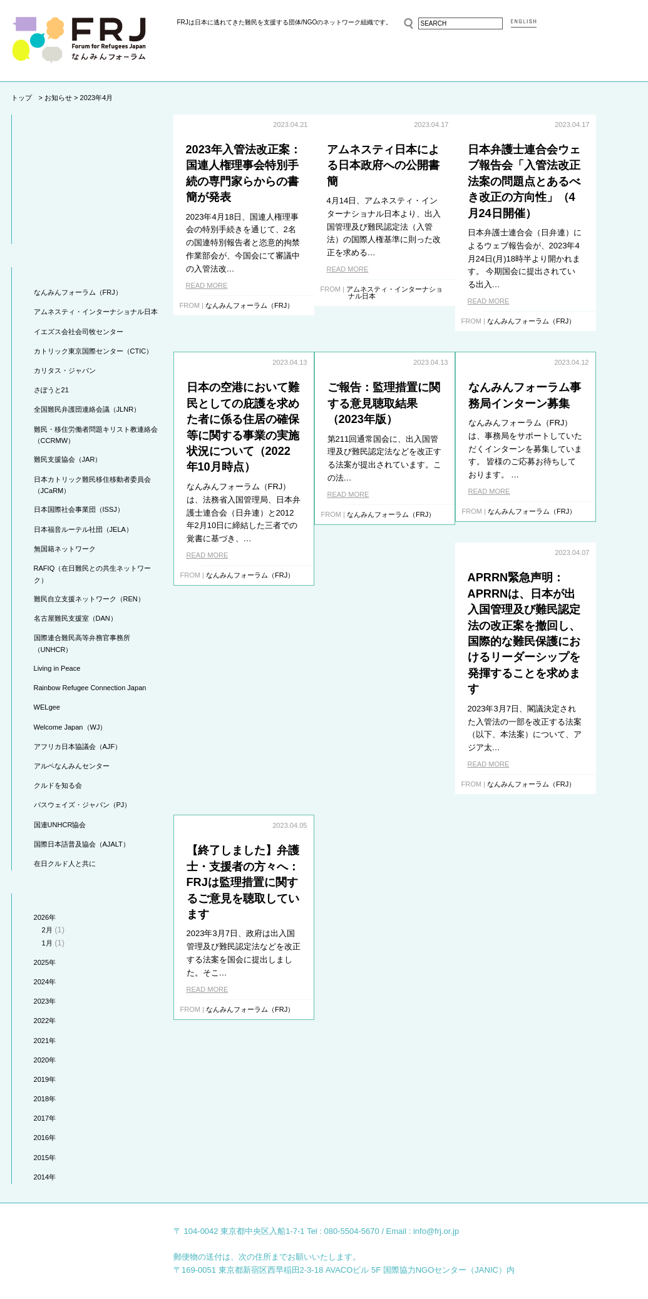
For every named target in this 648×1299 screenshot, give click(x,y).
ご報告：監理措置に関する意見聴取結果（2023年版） (243, 387)
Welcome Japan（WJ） (70, 727)
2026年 (45, 917)
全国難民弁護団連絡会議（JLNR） (87, 409)
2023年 (45, 1001)
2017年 (45, 1118)
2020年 (45, 1060)
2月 (47, 930)
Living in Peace (57, 668)
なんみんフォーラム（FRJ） (78, 292)
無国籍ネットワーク (65, 549)
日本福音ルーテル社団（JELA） (83, 529)
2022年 (45, 1020)
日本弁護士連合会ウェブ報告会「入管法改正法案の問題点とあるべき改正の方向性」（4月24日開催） (565, 181)
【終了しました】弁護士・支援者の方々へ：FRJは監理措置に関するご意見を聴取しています (566, 610)
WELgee (47, 707)
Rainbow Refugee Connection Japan (90, 687)
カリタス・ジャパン (65, 370)
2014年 (45, 1177)
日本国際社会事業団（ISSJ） (79, 509)
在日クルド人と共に (65, 863)
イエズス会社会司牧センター (78, 331)
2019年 (45, 1079)
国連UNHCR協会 (60, 824)
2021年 (45, 1040)
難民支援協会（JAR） (68, 459)
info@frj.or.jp (436, 1231)
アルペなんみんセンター (72, 766)
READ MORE (207, 285)
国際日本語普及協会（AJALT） (82, 844)
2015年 (45, 1157)
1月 (47, 943)
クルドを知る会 (58, 785)
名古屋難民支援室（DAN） (75, 618)
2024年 (45, 982)
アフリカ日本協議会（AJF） (78, 746)
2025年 (45, 962)
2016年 (45, 1137)
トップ (21, 97)
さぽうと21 (51, 390)
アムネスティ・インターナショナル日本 (96, 311)
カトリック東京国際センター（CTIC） (93, 351)
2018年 (45, 1099)
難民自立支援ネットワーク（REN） (89, 599)
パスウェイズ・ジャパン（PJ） (82, 804)
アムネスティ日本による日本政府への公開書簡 (403, 165)
